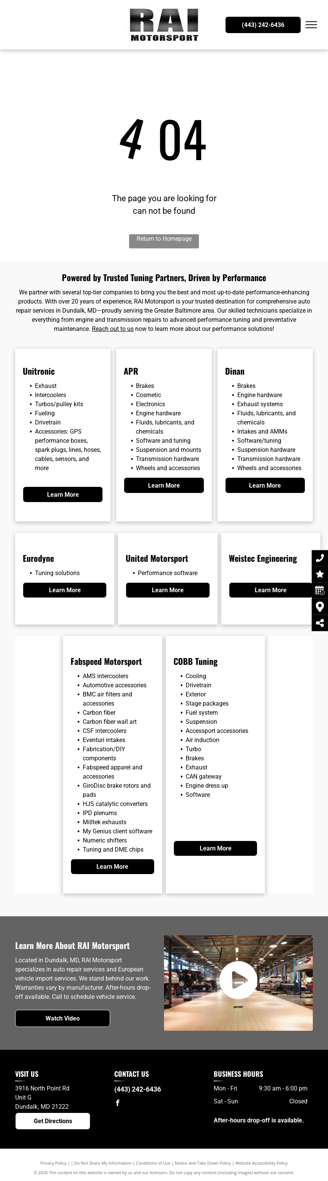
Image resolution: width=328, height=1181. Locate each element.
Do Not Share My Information (103, 1163)
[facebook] (117, 1104)
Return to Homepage (164, 238)
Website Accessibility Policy (261, 1163)
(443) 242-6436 (137, 1089)
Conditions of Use (153, 1163)
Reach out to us (113, 328)
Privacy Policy (53, 1163)
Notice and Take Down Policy (203, 1163)
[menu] (311, 25)
